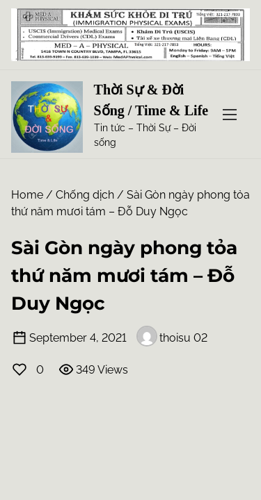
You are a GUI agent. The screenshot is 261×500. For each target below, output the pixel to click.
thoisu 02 (171, 337)
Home (27, 194)
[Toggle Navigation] (229, 114)
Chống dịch (85, 194)
